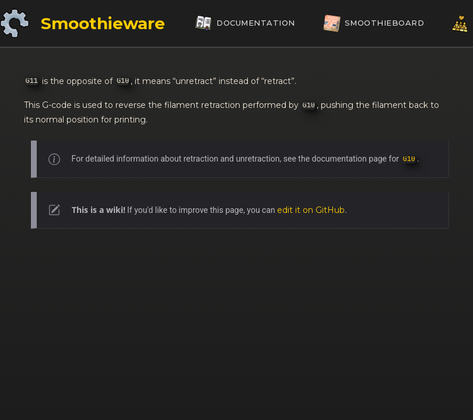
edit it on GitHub (311, 210)
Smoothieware (103, 23)
